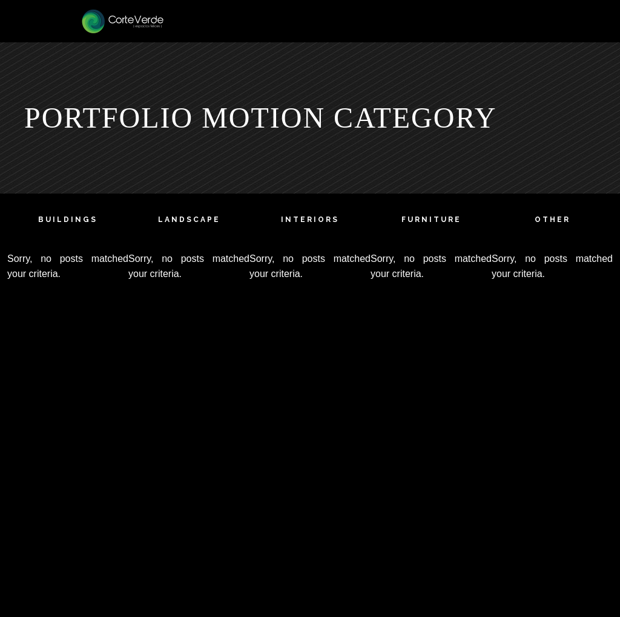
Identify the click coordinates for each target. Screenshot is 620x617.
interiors (310, 219)
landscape (189, 219)
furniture (431, 219)
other (552, 219)
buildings (67, 219)
